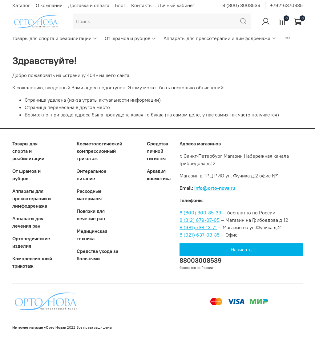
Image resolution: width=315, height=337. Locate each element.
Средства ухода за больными (97, 255)
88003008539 (201, 260)
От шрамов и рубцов (130, 38)
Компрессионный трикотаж (32, 262)
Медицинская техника (92, 235)
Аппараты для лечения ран (27, 222)
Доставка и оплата (88, 5)
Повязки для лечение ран (91, 214)
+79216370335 (286, 5)
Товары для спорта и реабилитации (54, 38)
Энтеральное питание (92, 174)
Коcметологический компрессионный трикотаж (99, 150)
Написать (241, 249)
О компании (49, 5)
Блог (120, 5)
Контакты (141, 5)
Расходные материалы (89, 194)
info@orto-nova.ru (214, 188)
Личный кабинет (176, 5)
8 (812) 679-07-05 (200, 220)
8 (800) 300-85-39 (200, 212)
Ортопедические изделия (31, 242)
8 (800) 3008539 (241, 5)
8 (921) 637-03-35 (200, 235)
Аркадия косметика (159, 174)
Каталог (21, 5)
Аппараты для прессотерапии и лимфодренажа (220, 38)
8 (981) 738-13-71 (198, 227)
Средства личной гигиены (157, 150)
